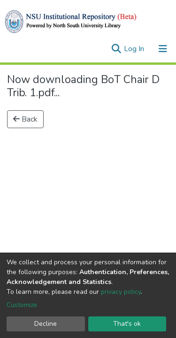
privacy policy (121, 291)
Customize (22, 304)
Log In (135, 49)
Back (25, 119)
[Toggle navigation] (163, 48)
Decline (45, 323)
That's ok (127, 323)
